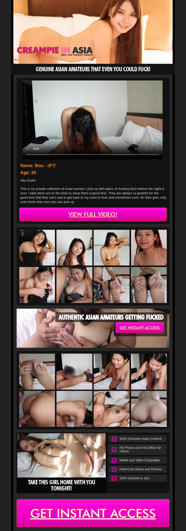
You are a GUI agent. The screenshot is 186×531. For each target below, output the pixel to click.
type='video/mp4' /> (93, 119)
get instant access (140, 328)
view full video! (93, 214)
